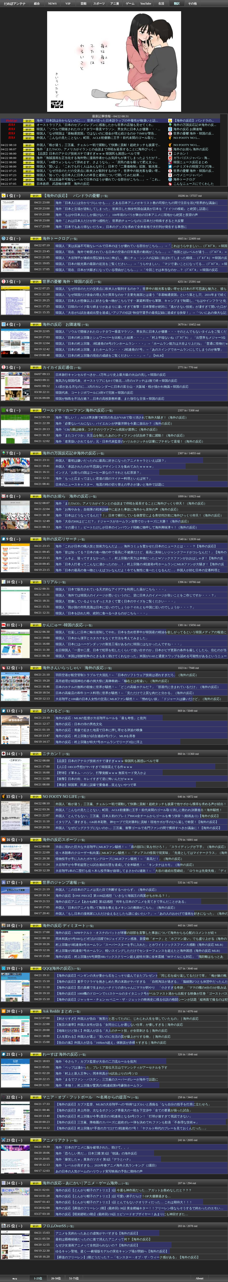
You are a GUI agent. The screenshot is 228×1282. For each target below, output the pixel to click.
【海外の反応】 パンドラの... (193, 120)
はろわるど (52, 711)
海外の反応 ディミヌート (64, 926)
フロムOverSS (54, 1226)
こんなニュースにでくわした (193, 183)
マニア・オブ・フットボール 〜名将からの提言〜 (87, 1097)
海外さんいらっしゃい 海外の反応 (73, 668)
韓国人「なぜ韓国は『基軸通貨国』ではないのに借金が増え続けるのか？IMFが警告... (97, 133)
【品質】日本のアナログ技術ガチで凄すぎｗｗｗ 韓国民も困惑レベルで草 (88, 153)
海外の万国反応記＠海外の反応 (69, 453)
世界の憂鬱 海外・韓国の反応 (68, 282)
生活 (161, 3)
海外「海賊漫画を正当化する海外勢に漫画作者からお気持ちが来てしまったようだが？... (98, 158)
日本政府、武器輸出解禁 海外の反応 (63, 184)
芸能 (83, 3)
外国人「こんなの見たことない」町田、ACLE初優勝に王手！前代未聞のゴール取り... (96, 138)
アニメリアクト (56, 1140)
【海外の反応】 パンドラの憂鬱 (71, 196)
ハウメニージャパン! (187, 175)
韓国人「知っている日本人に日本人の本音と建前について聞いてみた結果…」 (91, 175)
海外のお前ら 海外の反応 (190, 149)
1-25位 (38, 1278)
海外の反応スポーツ (60, 840)
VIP (68, 3)
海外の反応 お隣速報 (187, 129)
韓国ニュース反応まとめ (190, 162)
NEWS (52, 3)
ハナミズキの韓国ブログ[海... (193, 166)
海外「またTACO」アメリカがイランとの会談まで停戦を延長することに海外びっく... (96, 149)
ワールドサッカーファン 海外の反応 (74, 410)
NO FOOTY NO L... (186, 138)
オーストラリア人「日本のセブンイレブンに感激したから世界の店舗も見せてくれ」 (96, 125)
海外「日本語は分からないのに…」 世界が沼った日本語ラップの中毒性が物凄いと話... (97, 120)
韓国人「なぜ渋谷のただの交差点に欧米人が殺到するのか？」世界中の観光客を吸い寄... (98, 171)
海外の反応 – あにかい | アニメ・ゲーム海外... (82, 1183)
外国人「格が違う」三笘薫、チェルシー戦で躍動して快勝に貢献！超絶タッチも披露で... (98, 145)
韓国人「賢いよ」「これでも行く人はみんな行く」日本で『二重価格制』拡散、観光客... (98, 166)
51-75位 (74, 1278)
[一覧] (104, 196)
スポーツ (99, 3)
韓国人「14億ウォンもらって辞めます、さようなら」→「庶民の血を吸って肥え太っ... (97, 162)
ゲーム (130, 3)
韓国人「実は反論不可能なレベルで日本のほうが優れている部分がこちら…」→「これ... (99, 179)
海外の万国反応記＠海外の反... (194, 125)
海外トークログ (184, 179)
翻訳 (177, 3)
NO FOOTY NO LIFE (60, 797)
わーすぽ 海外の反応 (60, 1054)
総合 (37, 3)
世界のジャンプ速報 (60, 882)
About (199, 1278)
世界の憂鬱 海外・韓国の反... (193, 133)
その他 (192, 3)
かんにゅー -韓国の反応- (63, 625)
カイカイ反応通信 (58, 367)
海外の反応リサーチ (60, 539)
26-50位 (56, 1278)
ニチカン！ (181, 153)
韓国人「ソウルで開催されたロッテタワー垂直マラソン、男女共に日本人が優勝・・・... (98, 129)
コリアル (50, 582)
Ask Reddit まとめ (57, 1011)
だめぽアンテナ (15, 4)
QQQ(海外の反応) (57, 968)
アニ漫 (114, 3)
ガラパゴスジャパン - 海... (191, 158)
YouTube (145, 3)
